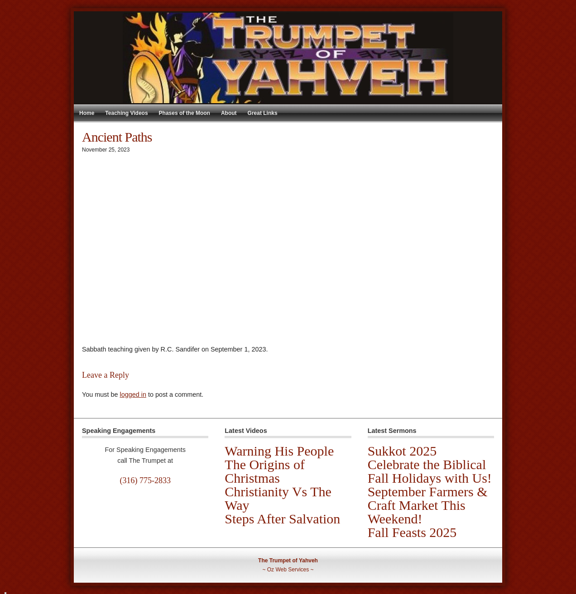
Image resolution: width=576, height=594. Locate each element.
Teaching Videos (126, 113)
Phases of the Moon (184, 113)
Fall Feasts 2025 (412, 532)
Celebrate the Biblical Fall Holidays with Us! (430, 471)
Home (86, 113)
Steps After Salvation (282, 518)
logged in (133, 394)
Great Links (263, 113)
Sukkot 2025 (402, 450)
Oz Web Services (288, 569)
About (229, 113)
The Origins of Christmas (265, 471)
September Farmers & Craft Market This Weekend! (428, 505)
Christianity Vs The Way (278, 498)
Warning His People (279, 450)
